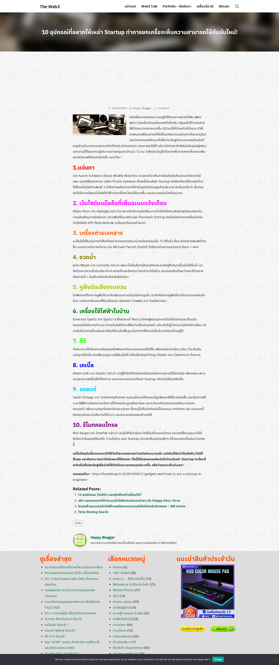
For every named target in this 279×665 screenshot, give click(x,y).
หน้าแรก (130, 6)
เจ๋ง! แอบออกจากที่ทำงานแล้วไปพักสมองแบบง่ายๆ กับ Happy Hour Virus (129, 500)
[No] (274, 659)
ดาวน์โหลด (119, 630)
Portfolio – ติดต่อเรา (177, 6)
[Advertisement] (139, 80)
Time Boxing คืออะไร (93, 512)
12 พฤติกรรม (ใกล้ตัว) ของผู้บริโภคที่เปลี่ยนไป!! (109, 494)
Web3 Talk (149, 6)
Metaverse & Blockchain (131, 584)
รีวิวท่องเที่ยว (121, 642)
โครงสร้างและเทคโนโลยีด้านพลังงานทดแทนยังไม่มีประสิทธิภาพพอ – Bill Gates (131, 506)
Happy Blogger (142, 108)
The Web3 (50, 6)
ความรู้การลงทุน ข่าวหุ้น (128, 613)
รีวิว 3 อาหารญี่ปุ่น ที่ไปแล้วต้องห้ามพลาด (70, 613)
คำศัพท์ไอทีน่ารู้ (122, 619)
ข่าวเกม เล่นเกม (123, 602)
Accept (218, 659)
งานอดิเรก (163, 108)
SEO (116, 596)
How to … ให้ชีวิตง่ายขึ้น (129, 579)
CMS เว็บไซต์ (121, 573)
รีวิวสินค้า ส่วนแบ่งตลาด (128, 648)
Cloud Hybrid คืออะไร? (60, 630)
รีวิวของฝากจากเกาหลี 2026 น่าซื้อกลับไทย (72, 573)
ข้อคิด (78, 523)
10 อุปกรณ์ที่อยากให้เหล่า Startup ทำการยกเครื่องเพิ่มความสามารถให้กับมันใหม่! (140, 32)
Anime (118, 567)
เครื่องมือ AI (205, 6)
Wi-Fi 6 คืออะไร (55, 636)
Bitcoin (224, 6)
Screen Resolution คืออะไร (63, 619)
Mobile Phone (123, 590)
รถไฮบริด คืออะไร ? (57, 625)
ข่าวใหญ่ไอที (120, 607)
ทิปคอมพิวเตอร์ (123, 636)
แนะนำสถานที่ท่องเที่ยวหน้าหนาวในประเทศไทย (73, 567)
